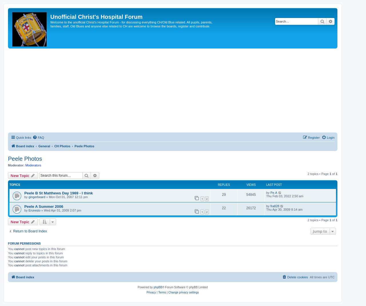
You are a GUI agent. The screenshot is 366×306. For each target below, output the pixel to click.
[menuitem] (38, 137)
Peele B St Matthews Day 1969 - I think (58, 193)
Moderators (33, 165)
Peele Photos (25, 159)
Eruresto (35, 210)
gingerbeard (37, 197)
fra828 (274, 206)
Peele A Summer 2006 (43, 206)
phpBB (158, 287)
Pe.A (273, 192)
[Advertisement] (172, 91)
